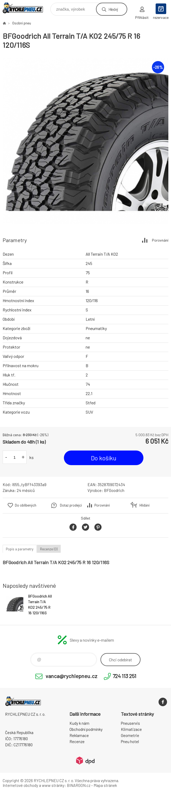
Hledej (113, 9)
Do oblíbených (25, 505)
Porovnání (160, 240)
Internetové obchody (20, 785)
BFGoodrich (114, 490)
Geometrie (130, 735)
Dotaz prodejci (71, 505)
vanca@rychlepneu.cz (71, 676)
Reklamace (79, 735)
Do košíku (103, 458)
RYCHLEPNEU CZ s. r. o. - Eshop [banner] (26, 8)
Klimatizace (131, 729)
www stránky (53, 785)
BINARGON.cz (78, 785)
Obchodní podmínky (86, 729)
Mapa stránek (105, 785)
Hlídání (144, 505)
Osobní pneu (21, 23)
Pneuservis (130, 723)
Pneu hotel (130, 741)
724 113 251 (124, 676)
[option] (85, 141)
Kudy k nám (79, 723)
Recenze (77, 741)
